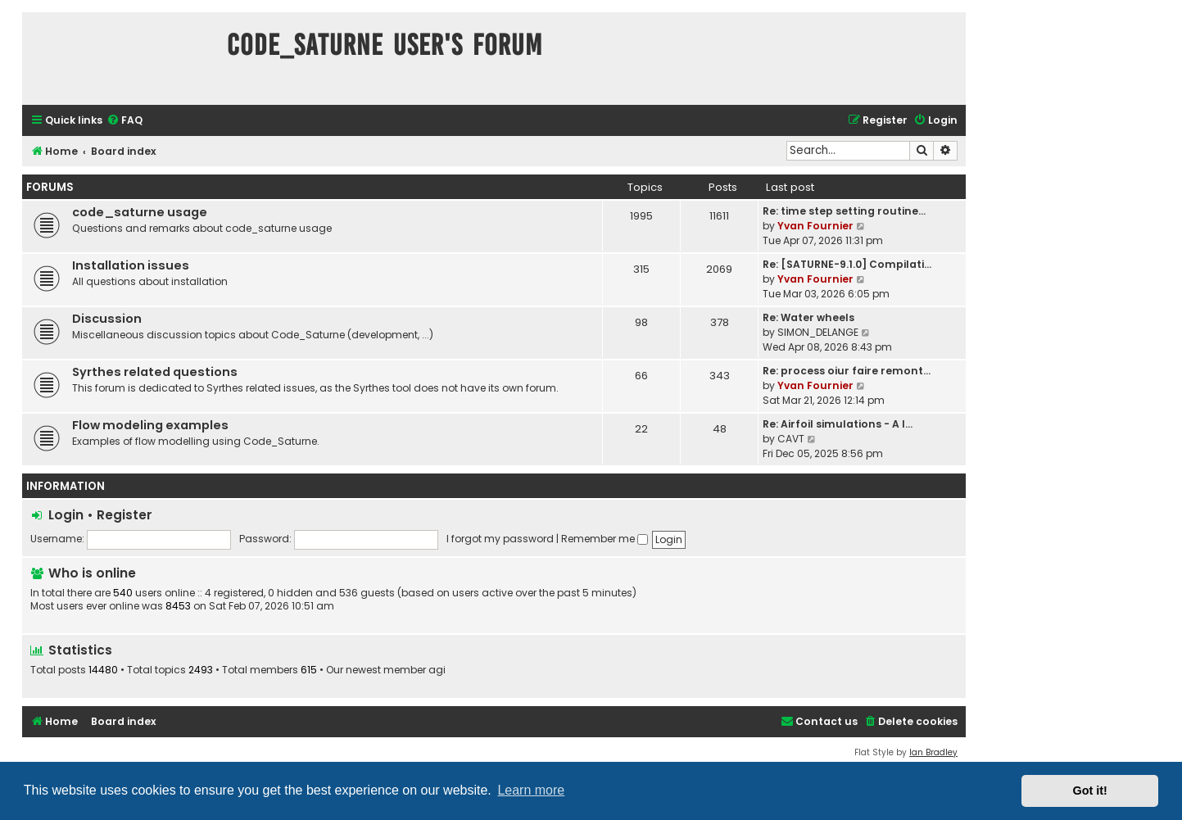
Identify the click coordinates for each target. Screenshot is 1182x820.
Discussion (107, 318)
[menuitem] (124, 121)
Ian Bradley (933, 752)
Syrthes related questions (155, 372)
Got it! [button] (1090, 790)
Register (124, 514)
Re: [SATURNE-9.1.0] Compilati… (847, 264)
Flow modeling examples (150, 425)
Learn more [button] (530, 790)
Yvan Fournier (815, 226)
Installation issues (130, 265)
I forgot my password (500, 539)
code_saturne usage (139, 212)
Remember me (604, 539)
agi (437, 670)
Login (66, 514)
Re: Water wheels (808, 317)
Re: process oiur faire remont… (847, 371)
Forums (50, 187)
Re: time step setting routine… (844, 211)
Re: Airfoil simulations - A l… (838, 424)
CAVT (790, 439)
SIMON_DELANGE (817, 332)
